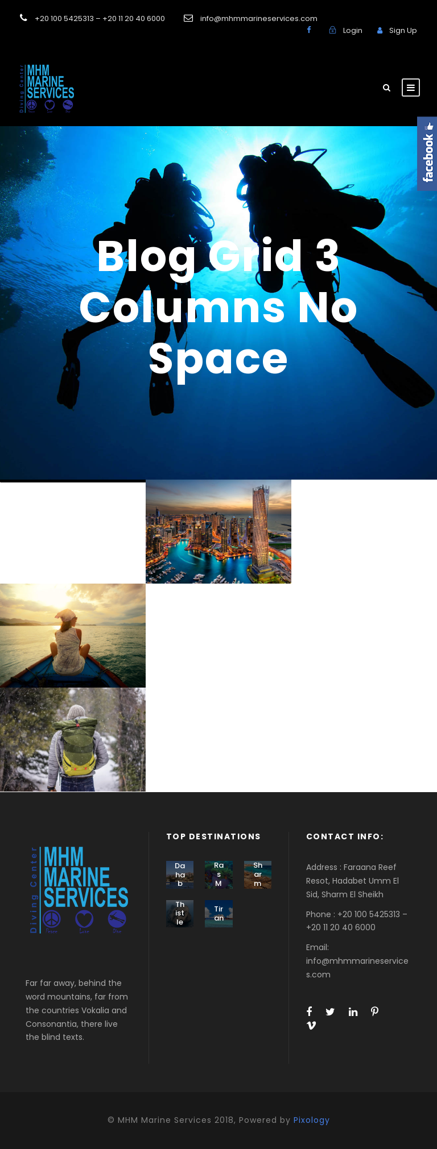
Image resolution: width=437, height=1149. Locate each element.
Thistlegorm (180, 922)
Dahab (180, 874)
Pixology (312, 1120)
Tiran (219, 913)
